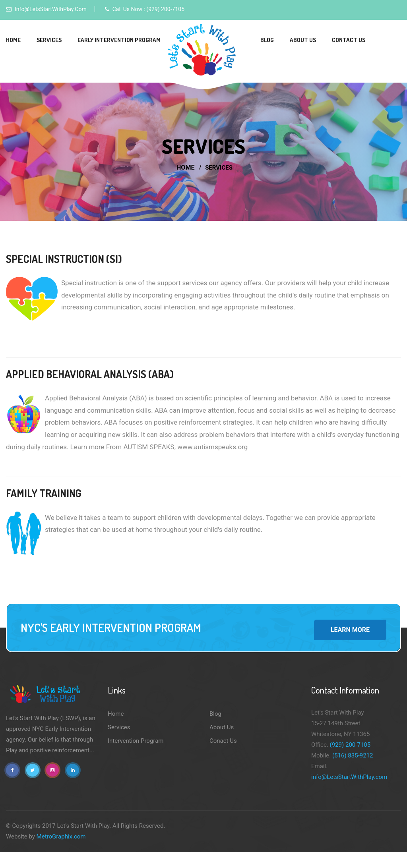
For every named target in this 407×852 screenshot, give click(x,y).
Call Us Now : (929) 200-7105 (148, 9)
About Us (303, 40)
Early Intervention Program (119, 40)
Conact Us (223, 740)
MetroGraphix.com (61, 836)
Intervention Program (135, 740)
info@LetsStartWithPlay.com (51, 9)
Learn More (350, 630)
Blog (267, 40)
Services (49, 40)
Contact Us (348, 40)
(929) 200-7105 (350, 744)
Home (13, 40)
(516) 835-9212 (352, 755)
